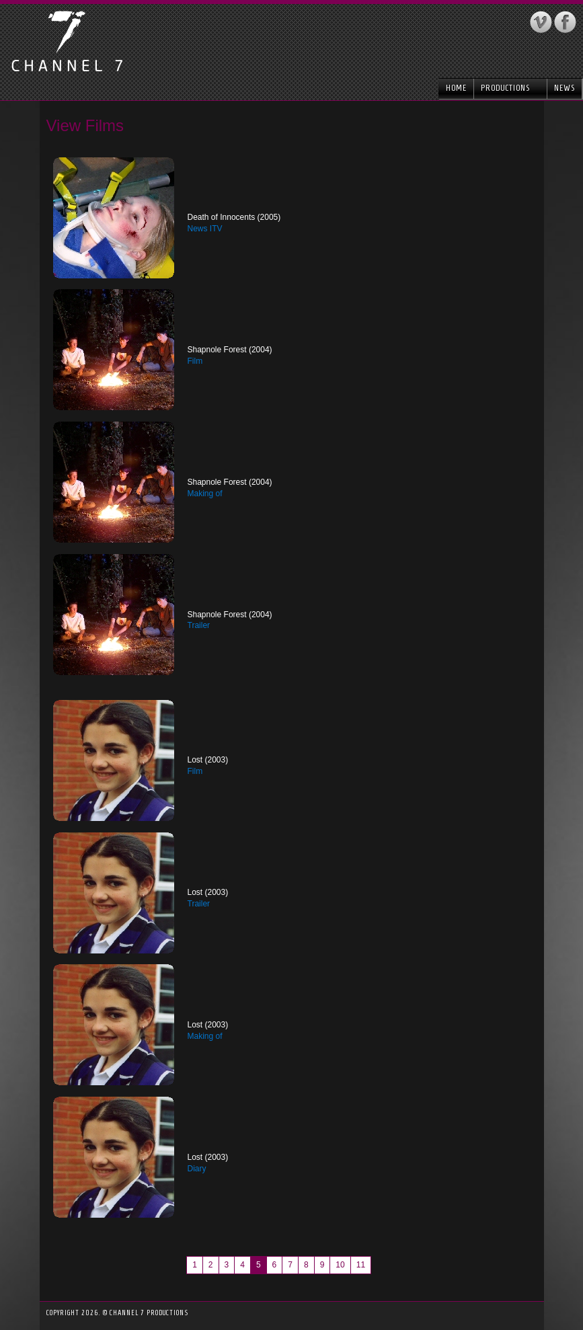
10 (340, 1264)
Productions (510, 88)
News (564, 88)
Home (456, 88)
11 (360, 1264)
